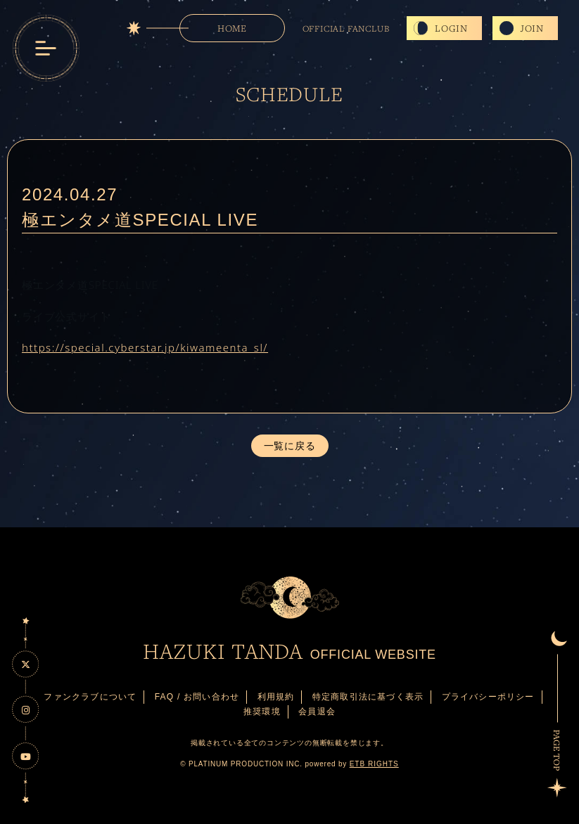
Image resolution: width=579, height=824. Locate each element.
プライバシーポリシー (488, 697)
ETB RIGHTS (374, 764)
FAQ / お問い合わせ (197, 697)
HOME (232, 28)
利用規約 (276, 697)
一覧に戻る (290, 445)
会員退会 (317, 711)
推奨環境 (262, 711)
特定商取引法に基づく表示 (368, 697)
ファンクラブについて (90, 697)
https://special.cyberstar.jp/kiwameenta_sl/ (145, 347)
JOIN (532, 28)
